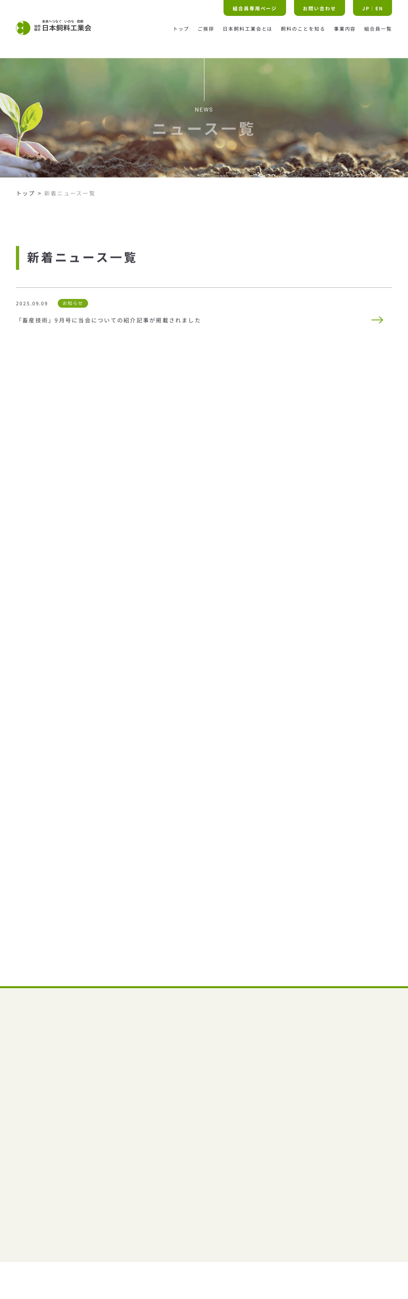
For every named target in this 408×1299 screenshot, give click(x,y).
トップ (25, 197)
